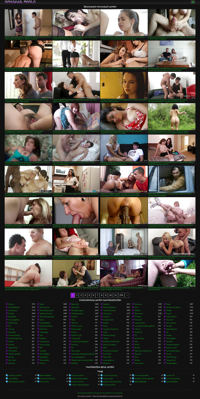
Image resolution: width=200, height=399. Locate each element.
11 (115, 295)
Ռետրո (11, 345)
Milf (41, 348)
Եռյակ (168, 313)
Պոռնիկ (138, 317)
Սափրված (12, 310)
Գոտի (137, 345)
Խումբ (168, 354)
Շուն (136, 307)
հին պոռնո (44, 382)
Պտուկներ (12, 351)
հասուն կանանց (110, 375)
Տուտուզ (138, 304)
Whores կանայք (109, 335)
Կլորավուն (75, 351)
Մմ (136, 335)
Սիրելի (11, 313)
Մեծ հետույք (171, 357)
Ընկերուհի (12, 323)
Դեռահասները (109, 310)
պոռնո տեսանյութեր (80, 385)
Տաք (73, 320)
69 (72, 348)
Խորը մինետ (171, 317)
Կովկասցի (75, 338)
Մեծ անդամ (171, 323)
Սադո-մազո (45, 345)
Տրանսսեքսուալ (15, 338)
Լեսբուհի (138, 332)
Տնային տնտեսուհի (111, 341)
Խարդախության (173, 351)
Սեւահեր (12, 332)
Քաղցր (169, 326)
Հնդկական (44, 341)
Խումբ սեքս (139, 338)
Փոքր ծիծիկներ (109, 307)
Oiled (105, 348)
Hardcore (106, 304)
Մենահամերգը (46, 326)
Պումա (42, 363)
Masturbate (12, 317)
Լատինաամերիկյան (80, 341)
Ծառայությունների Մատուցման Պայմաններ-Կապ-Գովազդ (100, 393)
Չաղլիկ (43, 351)
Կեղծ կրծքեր (171, 363)
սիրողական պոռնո (16, 382)
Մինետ (11, 304)
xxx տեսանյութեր (142, 375)
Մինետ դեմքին (14, 354)
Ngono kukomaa (45, 375)
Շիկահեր (75, 307)
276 (121, 295)
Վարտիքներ (45, 323)
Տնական (169, 320)
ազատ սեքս (108, 378)
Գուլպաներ (171, 360)
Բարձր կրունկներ (110, 351)
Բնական (138, 320)
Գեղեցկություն (77, 313)
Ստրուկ (74, 345)
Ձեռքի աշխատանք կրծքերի (83, 360)
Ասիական (107, 313)
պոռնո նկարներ (173, 378)
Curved (10, 341)
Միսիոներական (46, 310)
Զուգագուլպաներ (47, 317)
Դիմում (74, 323)
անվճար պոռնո (15, 375)
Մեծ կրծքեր (171, 338)
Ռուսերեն (107, 354)
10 (110, 295)
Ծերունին (107, 357)
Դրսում (11, 329)
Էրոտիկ (169, 341)
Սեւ (9, 326)
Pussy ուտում (171, 348)
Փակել (168, 335)
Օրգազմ (138, 354)
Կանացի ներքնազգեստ (145, 326)
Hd (167, 332)
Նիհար (137, 329)
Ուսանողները (14, 335)
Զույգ (105, 326)
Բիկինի (74, 363)
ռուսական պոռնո (20, 2)
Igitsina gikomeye (141, 382)
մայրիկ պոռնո (77, 375)
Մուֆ (105, 332)
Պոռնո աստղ (76, 326)
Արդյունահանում (173, 307)
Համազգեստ (108, 360)
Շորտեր (11, 363)
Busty (42, 304)
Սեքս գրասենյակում (143, 351)
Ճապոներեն (108, 320)
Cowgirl (168, 310)
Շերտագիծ (76, 329)
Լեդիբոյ (43, 338)
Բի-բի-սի (43, 329)
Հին (136, 341)
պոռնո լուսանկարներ (112, 382)
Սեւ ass (11, 357)
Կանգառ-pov (140, 323)
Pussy (168, 304)
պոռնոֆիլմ (13, 378)
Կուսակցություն (78, 357)
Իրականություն (172, 345)
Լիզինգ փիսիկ (46, 313)
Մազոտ (106, 317)
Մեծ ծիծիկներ (14, 307)
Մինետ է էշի (76, 335)
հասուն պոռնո (77, 382)
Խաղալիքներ (13, 320)
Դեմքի (105, 338)
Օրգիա (137, 360)
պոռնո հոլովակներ (79, 378)
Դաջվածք (44, 332)
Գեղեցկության (77, 310)
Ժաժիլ (105, 323)
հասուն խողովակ (47, 378)
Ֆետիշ (137, 348)
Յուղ (136, 357)
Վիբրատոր (13, 348)
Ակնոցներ (44, 357)
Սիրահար (139, 313)
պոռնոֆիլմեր (172, 382)
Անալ (42, 320)
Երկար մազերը (109, 345)
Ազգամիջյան (171, 329)
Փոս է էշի (12, 360)
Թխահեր (75, 304)
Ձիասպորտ (45, 307)
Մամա (74, 332)
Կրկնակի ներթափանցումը (82, 354)
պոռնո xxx (170, 375)
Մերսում (106, 363)
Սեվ (41, 335)
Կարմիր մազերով (110, 329)
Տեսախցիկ (44, 360)
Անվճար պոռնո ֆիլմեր (144, 378)
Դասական (139, 363)
